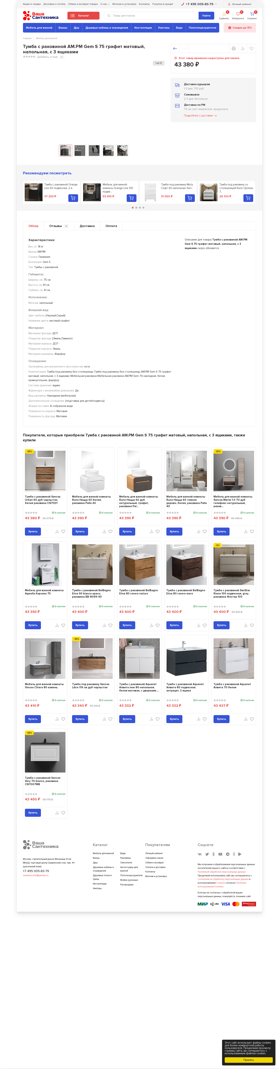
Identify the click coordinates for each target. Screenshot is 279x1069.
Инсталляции (143, 27)
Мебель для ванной (39, 27)
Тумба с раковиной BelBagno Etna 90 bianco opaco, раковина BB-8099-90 (91, 593)
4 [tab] (143, 207)
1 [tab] (133, 207)
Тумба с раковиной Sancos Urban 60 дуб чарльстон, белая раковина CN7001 (42, 500)
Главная (27, 38)
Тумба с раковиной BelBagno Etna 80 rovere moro (185, 592)
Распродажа (126, 884)
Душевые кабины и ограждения (106, 27)
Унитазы (164, 27)
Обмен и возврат (154, 862)
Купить (32, 531)
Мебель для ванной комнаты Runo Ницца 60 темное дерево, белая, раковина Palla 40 (186, 501)
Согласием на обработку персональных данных (223, 879)
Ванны (63, 27)
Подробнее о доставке (200, 115)
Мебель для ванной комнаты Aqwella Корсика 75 (44, 592)
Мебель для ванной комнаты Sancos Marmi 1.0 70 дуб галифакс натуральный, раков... (233, 501)
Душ (76, 27)
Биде (179, 27)
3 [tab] (140, 207)
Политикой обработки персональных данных (222, 871)
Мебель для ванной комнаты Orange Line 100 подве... (118, 188)
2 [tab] (136, 207)
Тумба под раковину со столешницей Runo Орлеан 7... (236, 188)
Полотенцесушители (202, 27)
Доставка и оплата (54, 4)
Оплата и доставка (155, 867)
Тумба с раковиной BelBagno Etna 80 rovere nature (138, 592)
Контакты (144, 4)
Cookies (220, 882)
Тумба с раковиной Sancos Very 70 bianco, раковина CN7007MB (42, 781)
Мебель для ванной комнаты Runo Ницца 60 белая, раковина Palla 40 (91, 500)
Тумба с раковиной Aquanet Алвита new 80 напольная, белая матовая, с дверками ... (139, 687)
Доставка (87, 226)
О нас (103, 4)
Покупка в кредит (162, 4)
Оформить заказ (154, 858)
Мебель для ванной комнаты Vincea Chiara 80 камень (44, 686)
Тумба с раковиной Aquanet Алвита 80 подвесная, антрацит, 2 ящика (185, 687)
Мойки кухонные (129, 880)
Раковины (125, 858)
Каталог (79, 16)
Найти (206, 15)
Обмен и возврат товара (83, 4)
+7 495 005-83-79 (199, 4)
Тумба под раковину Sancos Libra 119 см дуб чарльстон (90, 686)
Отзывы (59, 226)
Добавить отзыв (47, 56)
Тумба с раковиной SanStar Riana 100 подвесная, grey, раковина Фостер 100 (232, 593)
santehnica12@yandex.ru (35, 875)
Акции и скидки (32, 4)
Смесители (126, 862)
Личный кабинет (239, 4)
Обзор (33, 226)
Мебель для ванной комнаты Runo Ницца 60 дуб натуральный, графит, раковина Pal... (138, 501)
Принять (249, 1060)
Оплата (111, 226)
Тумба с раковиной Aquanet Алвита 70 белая (232, 686)
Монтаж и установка (124, 4)
